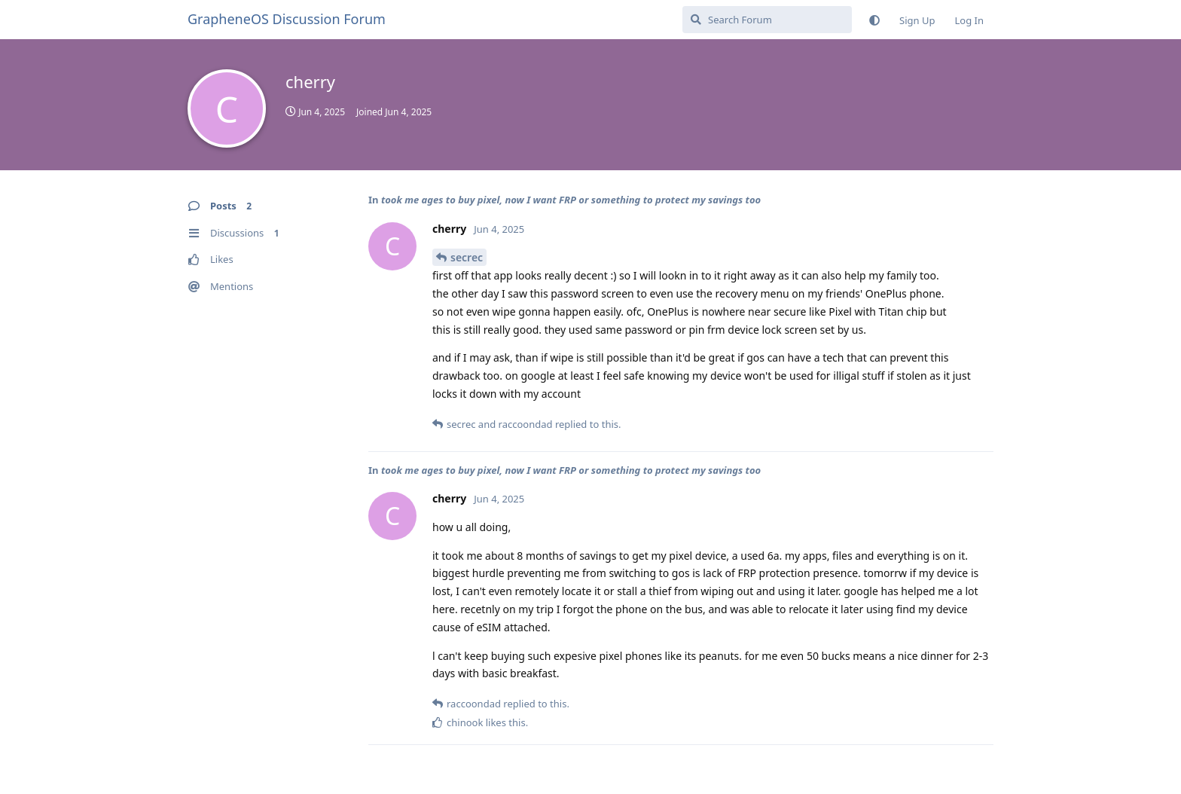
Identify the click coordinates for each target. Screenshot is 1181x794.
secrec (466, 257)
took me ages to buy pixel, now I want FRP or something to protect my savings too (571, 199)
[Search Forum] (767, 19)
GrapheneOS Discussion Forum (287, 19)
